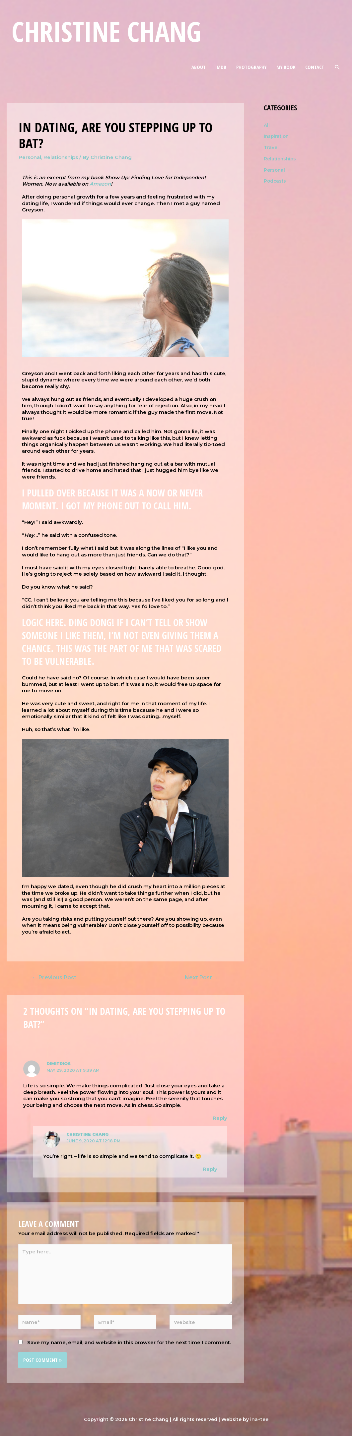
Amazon (100, 184)
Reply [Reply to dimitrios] (220, 1118)
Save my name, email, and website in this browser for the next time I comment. (129, 1342)
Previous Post (54, 977)
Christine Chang (106, 31)
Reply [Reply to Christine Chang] (210, 1169)
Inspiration (277, 136)
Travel (272, 147)
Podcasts (276, 181)
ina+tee (259, 1419)
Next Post (202, 977)
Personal (30, 157)
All (267, 125)
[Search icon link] (337, 67)
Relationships (60, 157)
